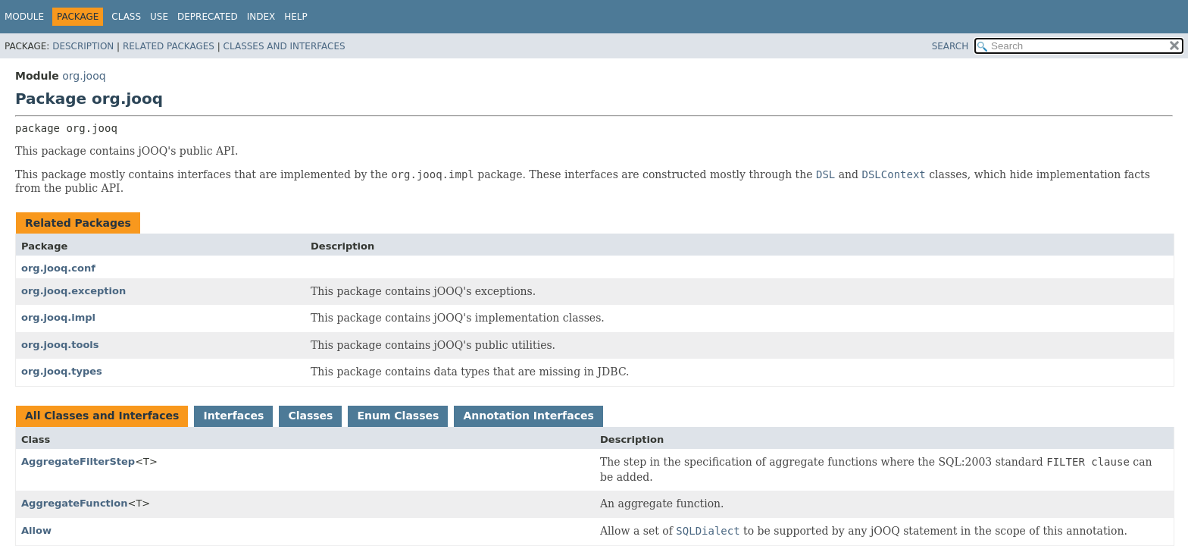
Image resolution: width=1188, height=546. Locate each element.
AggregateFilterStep (78, 461)
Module (24, 16)
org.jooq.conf (58, 268)
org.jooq (83, 76)
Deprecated (207, 16)
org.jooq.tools (60, 344)
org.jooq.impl (58, 317)
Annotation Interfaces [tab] (528, 416)
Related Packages (168, 46)
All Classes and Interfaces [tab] (102, 416)
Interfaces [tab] (233, 416)
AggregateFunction (74, 503)
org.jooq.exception (73, 291)
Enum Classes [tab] (398, 416)
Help (296, 16)
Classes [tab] (310, 416)
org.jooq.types (61, 371)
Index (261, 16)
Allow (36, 530)
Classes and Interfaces (284, 46)
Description (83, 46)
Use (159, 16)
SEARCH (950, 46)
